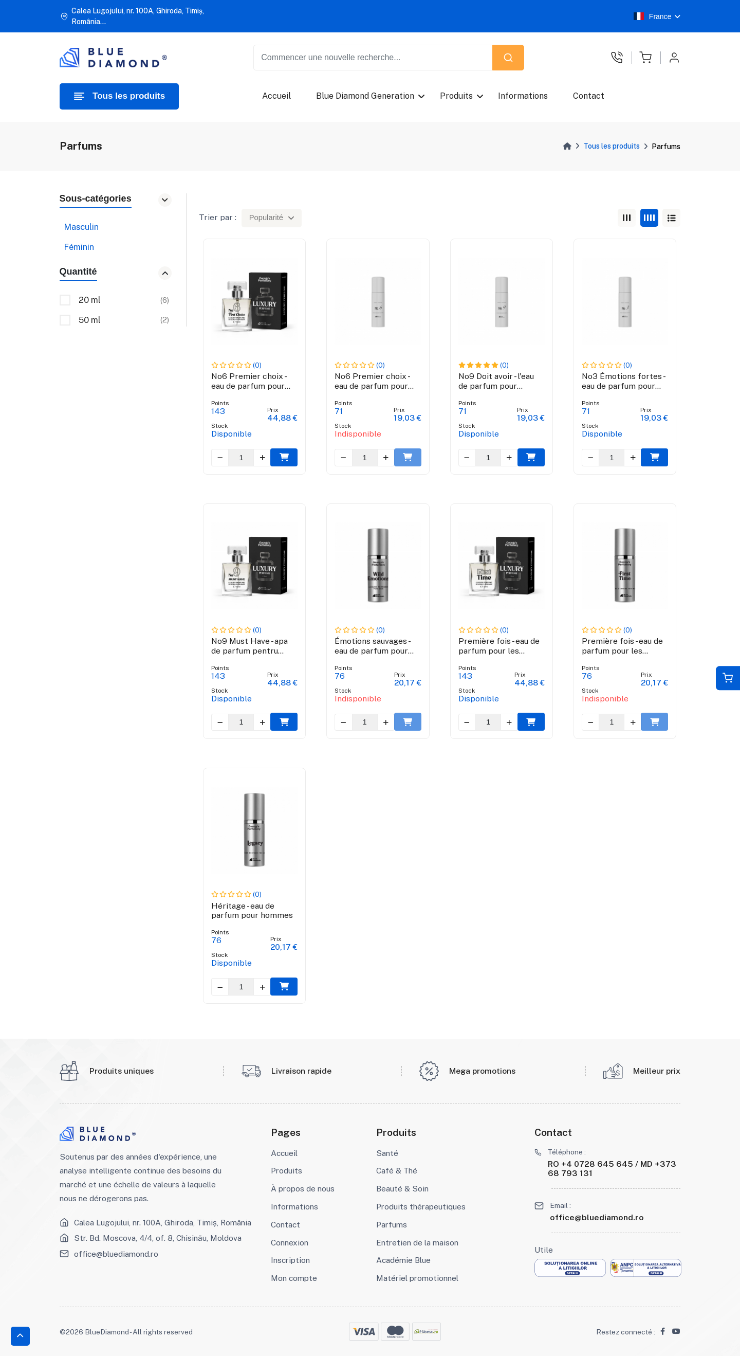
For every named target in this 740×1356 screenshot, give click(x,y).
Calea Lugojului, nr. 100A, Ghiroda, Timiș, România (162, 1222)
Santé (387, 1153)
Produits (456, 96)
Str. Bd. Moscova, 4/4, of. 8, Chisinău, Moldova (158, 1237)
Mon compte (294, 1277)
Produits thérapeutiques (421, 1206)
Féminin (79, 247)
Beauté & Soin (402, 1188)
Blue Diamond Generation (366, 96)
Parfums (391, 1224)
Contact (589, 96)
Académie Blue (403, 1259)
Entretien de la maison (417, 1242)
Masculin (81, 227)
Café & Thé (396, 1170)
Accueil (276, 96)
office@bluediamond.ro (116, 1253)
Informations (523, 96)
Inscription (290, 1259)
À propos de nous (303, 1188)
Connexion (289, 1242)
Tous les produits (611, 146)
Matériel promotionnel (417, 1277)
